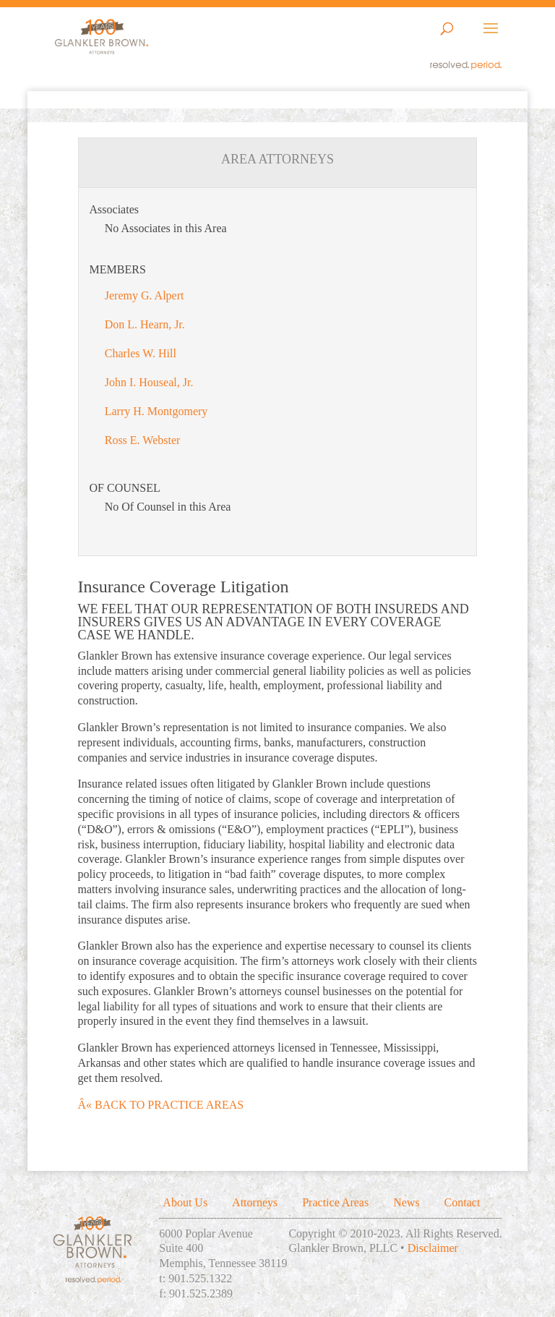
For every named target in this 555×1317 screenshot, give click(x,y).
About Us (185, 1202)
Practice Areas (335, 1202)
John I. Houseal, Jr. (149, 382)
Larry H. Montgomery (156, 411)
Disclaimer (433, 1248)
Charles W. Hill (140, 353)
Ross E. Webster (143, 440)
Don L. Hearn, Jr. (145, 324)
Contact (462, 1202)
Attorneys (255, 1202)
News (406, 1202)
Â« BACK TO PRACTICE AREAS (161, 1105)
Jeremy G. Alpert (144, 295)
